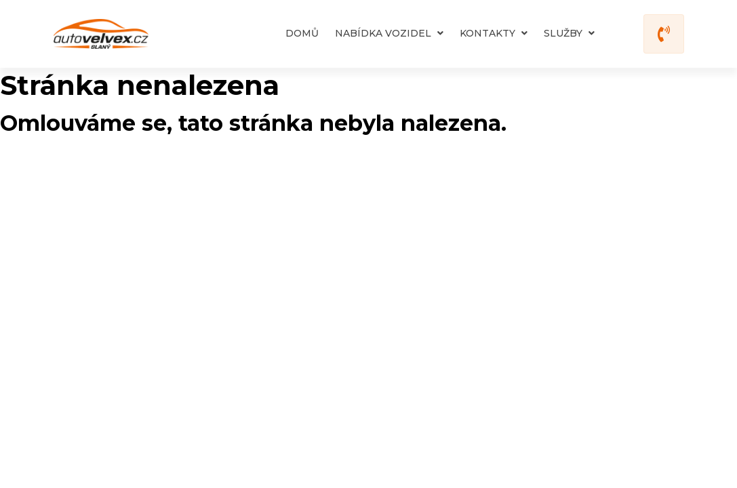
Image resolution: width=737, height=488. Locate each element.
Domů (302, 33)
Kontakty (493, 33)
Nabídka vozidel (389, 33)
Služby (569, 33)
